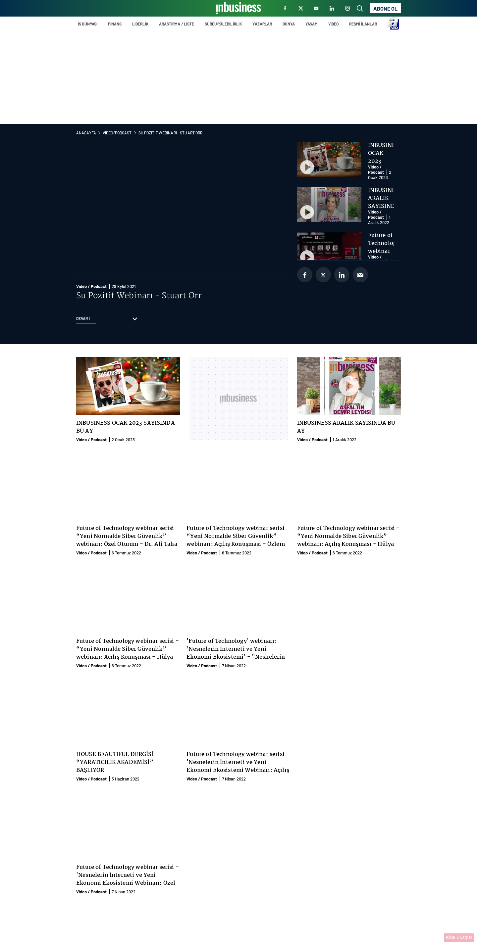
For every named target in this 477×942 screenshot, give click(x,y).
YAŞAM (311, 24)
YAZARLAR (262, 24)
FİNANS (115, 24)
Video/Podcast (117, 132)
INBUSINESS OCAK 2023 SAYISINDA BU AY (125, 427)
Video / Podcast (92, 286)
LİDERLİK (140, 24)
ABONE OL (385, 8)
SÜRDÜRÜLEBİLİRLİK (223, 24)
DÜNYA (289, 24)
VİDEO (333, 24)
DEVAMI (106, 318)
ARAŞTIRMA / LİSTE (176, 24)
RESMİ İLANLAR (363, 24)
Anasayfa (86, 132)
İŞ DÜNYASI (87, 24)
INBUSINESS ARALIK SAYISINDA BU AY (385, 202)
